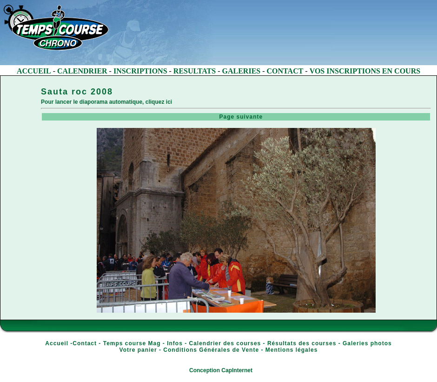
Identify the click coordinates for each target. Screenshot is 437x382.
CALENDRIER (82, 71)
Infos (175, 343)
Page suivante (237, 117)
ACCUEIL (34, 71)
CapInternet (236, 370)
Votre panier (138, 350)
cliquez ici (159, 102)
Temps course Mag (132, 343)
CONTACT (285, 71)
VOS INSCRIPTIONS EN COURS (365, 71)
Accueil (56, 343)
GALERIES (241, 71)
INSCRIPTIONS (140, 71)
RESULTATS (194, 71)
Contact (85, 343)
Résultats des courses (301, 343)
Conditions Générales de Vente (211, 350)
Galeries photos (367, 343)
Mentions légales (291, 350)
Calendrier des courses (225, 343)
